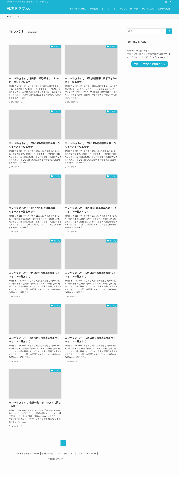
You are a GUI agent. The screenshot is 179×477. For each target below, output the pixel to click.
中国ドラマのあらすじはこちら (149, 64)
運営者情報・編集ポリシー (27, 453)
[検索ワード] (149, 31)
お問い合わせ (47, 453)
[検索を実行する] (169, 31)
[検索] (170, 1)
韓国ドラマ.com (20, 8)
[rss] (166, 1)
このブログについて (65, 453)
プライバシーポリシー (86, 453)
